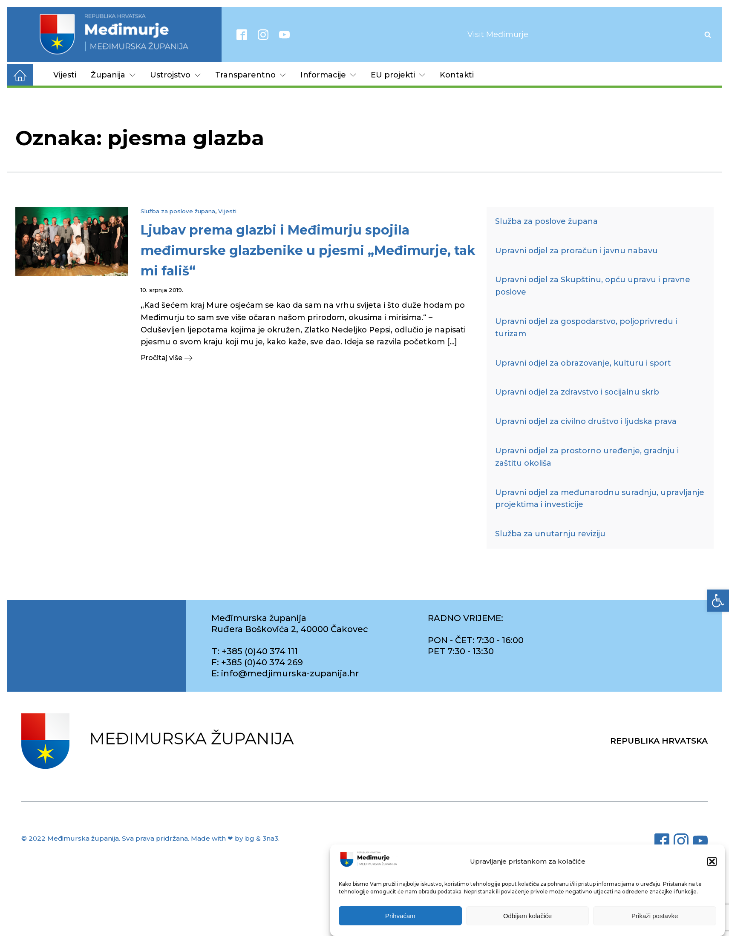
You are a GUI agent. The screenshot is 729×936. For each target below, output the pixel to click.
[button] (712, 861)
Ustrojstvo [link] (175, 75)
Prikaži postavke (654, 915)
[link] (718, 601)
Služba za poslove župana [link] (178, 211)
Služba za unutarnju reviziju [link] (550, 533)
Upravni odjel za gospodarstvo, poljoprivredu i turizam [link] (586, 327)
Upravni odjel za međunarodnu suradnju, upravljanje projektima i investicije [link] (599, 499)
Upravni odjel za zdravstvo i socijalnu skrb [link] (577, 392)
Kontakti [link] (457, 75)
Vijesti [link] (64, 75)
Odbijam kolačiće (527, 915)
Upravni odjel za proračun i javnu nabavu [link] (576, 250)
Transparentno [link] (250, 75)
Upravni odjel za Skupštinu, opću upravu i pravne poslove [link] (592, 286)
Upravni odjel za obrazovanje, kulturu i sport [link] (583, 363)
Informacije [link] (328, 75)
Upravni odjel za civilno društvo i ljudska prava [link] (586, 421)
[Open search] (708, 34)
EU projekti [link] (398, 75)
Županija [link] (113, 75)
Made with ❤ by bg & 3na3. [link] (235, 838)
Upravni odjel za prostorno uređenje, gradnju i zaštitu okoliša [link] (587, 457)
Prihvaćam (400, 915)
